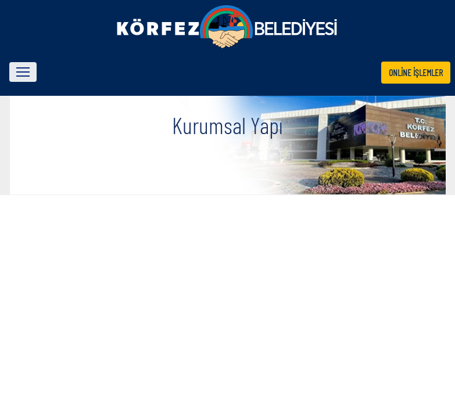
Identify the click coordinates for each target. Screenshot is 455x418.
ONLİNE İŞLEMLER (416, 72)
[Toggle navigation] (23, 72)
